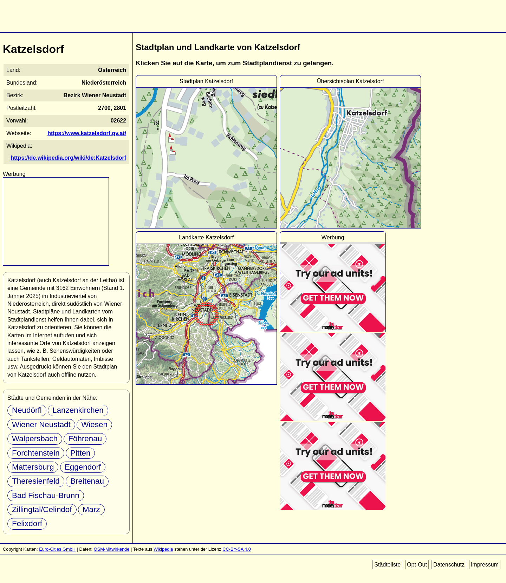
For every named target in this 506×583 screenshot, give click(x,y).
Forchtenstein (36, 453)
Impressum (485, 565)
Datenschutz (449, 565)
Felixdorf (27, 523)
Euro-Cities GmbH (57, 549)
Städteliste (387, 565)
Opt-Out (417, 565)
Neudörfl (27, 410)
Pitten (80, 453)
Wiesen (94, 424)
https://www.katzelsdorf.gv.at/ (86, 133)
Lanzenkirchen (78, 410)
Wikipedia (163, 549)
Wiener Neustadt (41, 424)
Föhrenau (85, 438)
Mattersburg (33, 467)
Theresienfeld (36, 481)
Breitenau (87, 481)
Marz (91, 509)
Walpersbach (35, 438)
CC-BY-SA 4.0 (236, 549)
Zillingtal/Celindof (42, 509)
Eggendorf (83, 467)
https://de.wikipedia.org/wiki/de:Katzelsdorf (68, 158)
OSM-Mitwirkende (112, 549)
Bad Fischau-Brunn (45, 495)
